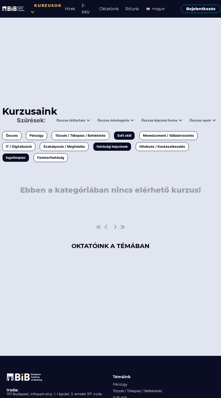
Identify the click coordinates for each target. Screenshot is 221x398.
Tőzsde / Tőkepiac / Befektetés (80, 135)
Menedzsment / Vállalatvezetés (168, 135)
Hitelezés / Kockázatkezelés (162, 146)
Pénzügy (37, 135)
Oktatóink (109, 8)
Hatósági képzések (112, 146)
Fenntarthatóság (50, 157)
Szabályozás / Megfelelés (64, 146)
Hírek (70, 8)
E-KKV (86, 9)
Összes (12, 135)
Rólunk (132, 8)
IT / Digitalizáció (19, 146)
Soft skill (124, 135)
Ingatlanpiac (16, 157)
